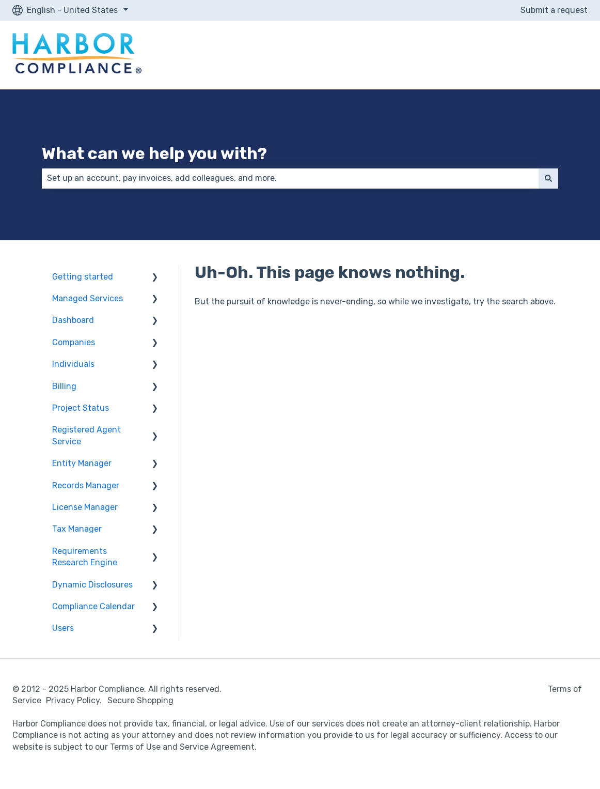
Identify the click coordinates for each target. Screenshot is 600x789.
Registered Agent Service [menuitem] (86, 435)
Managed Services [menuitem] (87, 298)
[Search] (548, 178)
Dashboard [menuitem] (73, 320)
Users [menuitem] (63, 628)
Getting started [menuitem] (82, 277)
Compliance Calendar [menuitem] (93, 606)
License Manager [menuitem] (85, 507)
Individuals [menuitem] (73, 364)
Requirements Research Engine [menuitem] (84, 556)
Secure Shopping (140, 700)
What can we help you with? (154, 153)
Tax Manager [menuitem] (77, 529)
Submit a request (554, 10)
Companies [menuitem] (73, 342)
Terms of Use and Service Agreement (182, 747)
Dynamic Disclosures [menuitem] (92, 585)
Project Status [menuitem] (80, 408)
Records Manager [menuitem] (85, 485)
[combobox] (290, 178)
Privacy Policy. (76, 700)
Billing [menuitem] (64, 386)
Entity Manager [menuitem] (82, 463)
